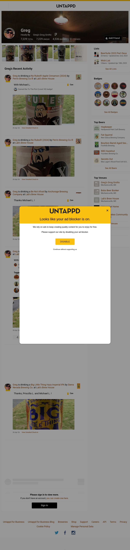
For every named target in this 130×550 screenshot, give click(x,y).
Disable (65, 241)
